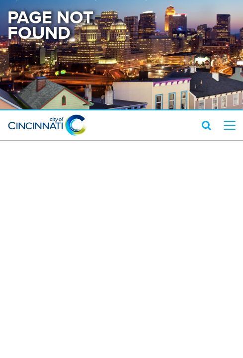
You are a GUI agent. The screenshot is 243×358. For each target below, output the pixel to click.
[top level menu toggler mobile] (229, 125)
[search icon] (206, 125)
